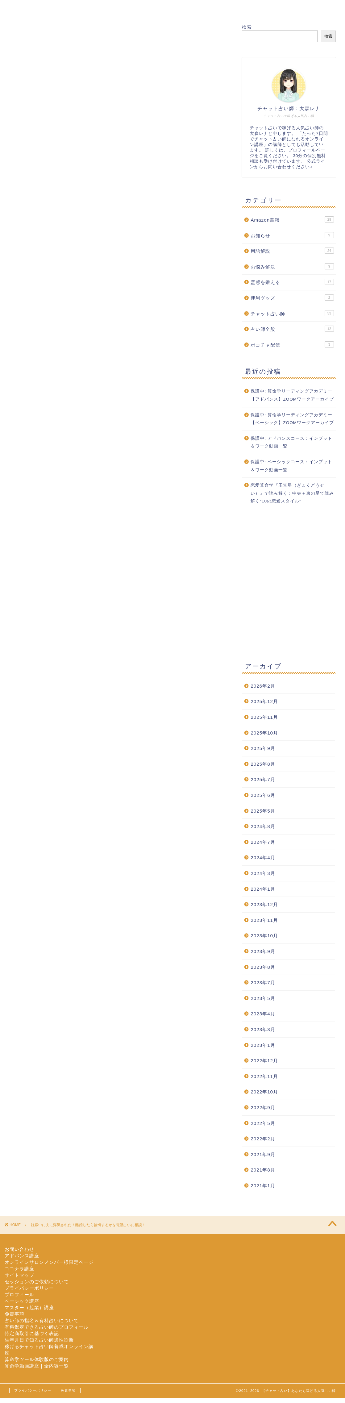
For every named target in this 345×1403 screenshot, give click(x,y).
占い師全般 (292, 329)
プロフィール (91, 7)
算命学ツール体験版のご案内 (37, 1359)
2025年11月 (264, 717)
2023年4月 (263, 1013)
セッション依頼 (147, 7)
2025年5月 (263, 811)
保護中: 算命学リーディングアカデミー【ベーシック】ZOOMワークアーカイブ (292, 419)
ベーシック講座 (22, 1301)
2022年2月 (263, 1138)
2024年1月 (263, 889)
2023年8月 (263, 967)
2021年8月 (263, 1169)
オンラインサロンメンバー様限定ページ (49, 1262)
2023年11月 (264, 920)
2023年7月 (263, 982)
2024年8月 (263, 826)
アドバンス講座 (22, 1255)
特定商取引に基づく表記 (32, 1333)
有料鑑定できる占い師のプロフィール (47, 1327)
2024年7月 (263, 842)
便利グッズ (292, 297)
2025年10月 (264, 732)
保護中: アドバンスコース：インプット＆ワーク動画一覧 (291, 442)
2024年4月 (263, 857)
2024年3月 (263, 873)
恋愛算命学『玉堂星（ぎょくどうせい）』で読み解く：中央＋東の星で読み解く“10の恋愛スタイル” (292, 493)
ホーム (34, 7)
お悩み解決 (292, 266)
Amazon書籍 (292, 219)
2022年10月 (264, 1091)
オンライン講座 (204, 7)
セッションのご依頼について (37, 1281)
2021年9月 (263, 1154)
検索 (247, 27)
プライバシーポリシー (29, 1288)
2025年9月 (263, 748)
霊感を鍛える (292, 282)
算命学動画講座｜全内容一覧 (37, 1365)
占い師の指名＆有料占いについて (42, 1320)
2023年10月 (264, 935)
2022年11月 (264, 1076)
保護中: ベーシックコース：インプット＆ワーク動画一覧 (291, 466)
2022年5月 (263, 1123)
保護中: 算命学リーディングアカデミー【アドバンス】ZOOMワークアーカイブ (292, 395)
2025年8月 (263, 764)
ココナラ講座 (19, 1268)
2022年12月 (264, 1060)
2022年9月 (263, 1107)
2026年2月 (263, 686)
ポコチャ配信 (292, 344)
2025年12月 (264, 701)
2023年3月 (263, 1029)
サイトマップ (19, 1275)
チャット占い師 (292, 313)
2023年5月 (263, 998)
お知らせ (292, 235)
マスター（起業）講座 (29, 1307)
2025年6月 (263, 795)
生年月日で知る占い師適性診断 (39, 1340)
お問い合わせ (261, 7)
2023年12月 (264, 904)
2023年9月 (263, 951)
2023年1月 (263, 1045)
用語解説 (292, 251)
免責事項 (14, 1314)
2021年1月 (263, 1185)
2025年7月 (263, 779)
